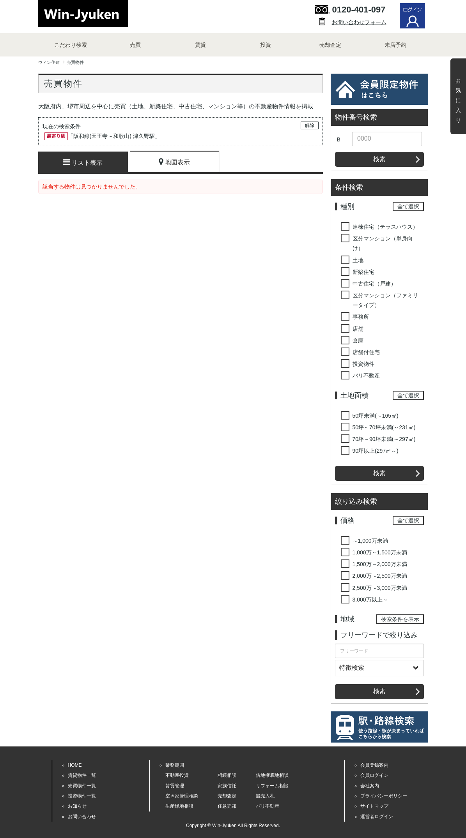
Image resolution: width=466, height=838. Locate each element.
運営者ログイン (376, 816)
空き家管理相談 (181, 796)
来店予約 (395, 45)
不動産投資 (177, 775)
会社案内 (369, 786)
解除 (309, 125)
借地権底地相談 (272, 775)
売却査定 (330, 45)
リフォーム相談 (272, 786)
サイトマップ (374, 806)
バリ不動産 (267, 806)
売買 (135, 45)
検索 (379, 159)
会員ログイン (374, 775)
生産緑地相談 (179, 806)
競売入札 (265, 796)
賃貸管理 (174, 786)
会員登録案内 (374, 765)
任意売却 (227, 806)
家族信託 (227, 786)
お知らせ (77, 806)
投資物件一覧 (82, 796)
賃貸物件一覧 (82, 775)
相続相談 (227, 775)
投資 (265, 45)
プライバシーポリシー (383, 796)
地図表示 (174, 162)
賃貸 (200, 45)
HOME (75, 765)
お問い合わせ (82, 816)
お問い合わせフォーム (359, 22)
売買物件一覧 (82, 786)
